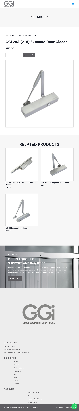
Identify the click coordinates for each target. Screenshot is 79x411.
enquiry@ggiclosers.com (12, 350)
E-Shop (16, 384)
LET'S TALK (14, 279)
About (16, 374)
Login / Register (33, 393)
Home (16, 362)
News (16, 377)
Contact (17, 381)
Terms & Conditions (35, 399)
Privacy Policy (33, 402)
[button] (70, 62)
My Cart (30, 396)
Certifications (19, 368)
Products (17, 365)
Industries (17, 371)
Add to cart (28, 55)
